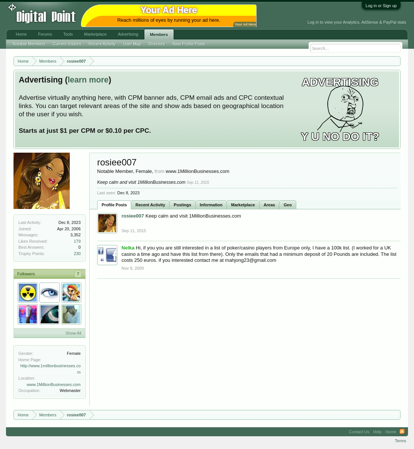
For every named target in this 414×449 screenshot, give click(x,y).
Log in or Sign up (381, 5)
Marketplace (243, 205)
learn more (88, 79)
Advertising (128, 34)
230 (77, 253)
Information (211, 205)
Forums (45, 34)
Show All (73, 333)
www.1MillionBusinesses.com (54, 384)
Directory (156, 44)
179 (77, 241)
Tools (68, 34)
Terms (400, 440)
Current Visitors (67, 44)
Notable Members (29, 44)
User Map (132, 44)
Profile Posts (114, 205)
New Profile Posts (188, 44)
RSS (402, 432)
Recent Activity (150, 205)
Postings (182, 205)
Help (377, 431)
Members (159, 34)
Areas (269, 205)
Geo (287, 205)
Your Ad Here (245, 24)
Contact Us (359, 431)
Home (21, 34)
